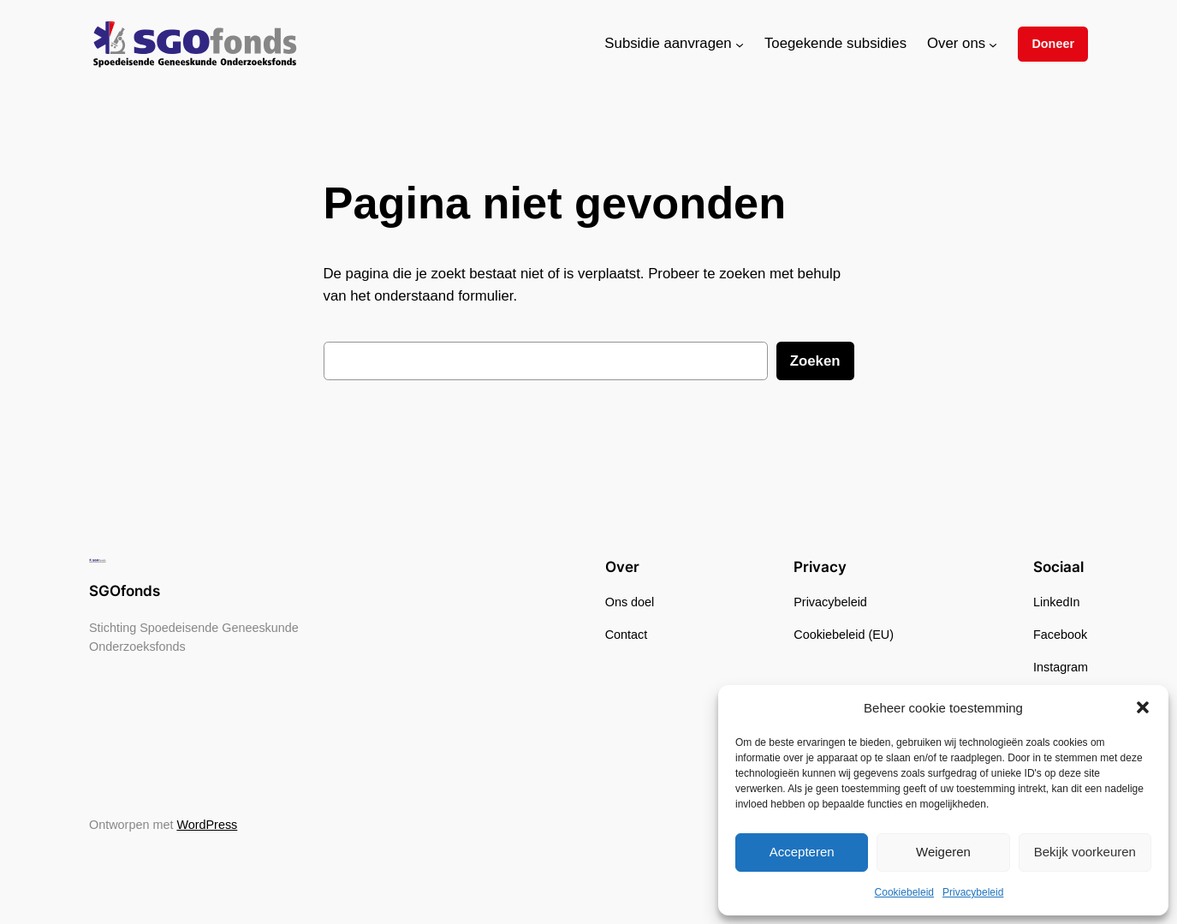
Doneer (1052, 44)
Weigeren (943, 851)
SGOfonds (124, 590)
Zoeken (815, 361)
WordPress (206, 825)
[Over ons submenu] (993, 43)
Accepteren (802, 851)
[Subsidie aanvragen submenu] (739, 43)
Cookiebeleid (904, 892)
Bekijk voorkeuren (1085, 851)
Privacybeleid (972, 892)
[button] (1142, 707)
